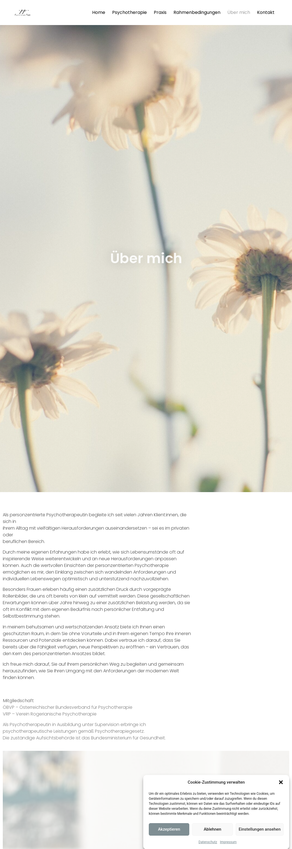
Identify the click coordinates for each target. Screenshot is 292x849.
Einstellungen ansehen (260, 834)
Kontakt (266, 12)
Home (98, 12)
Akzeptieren (169, 834)
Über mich (238, 12)
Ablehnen (212, 834)
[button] (281, 788)
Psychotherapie (129, 12)
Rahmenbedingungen (196, 12)
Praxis (160, 12)
